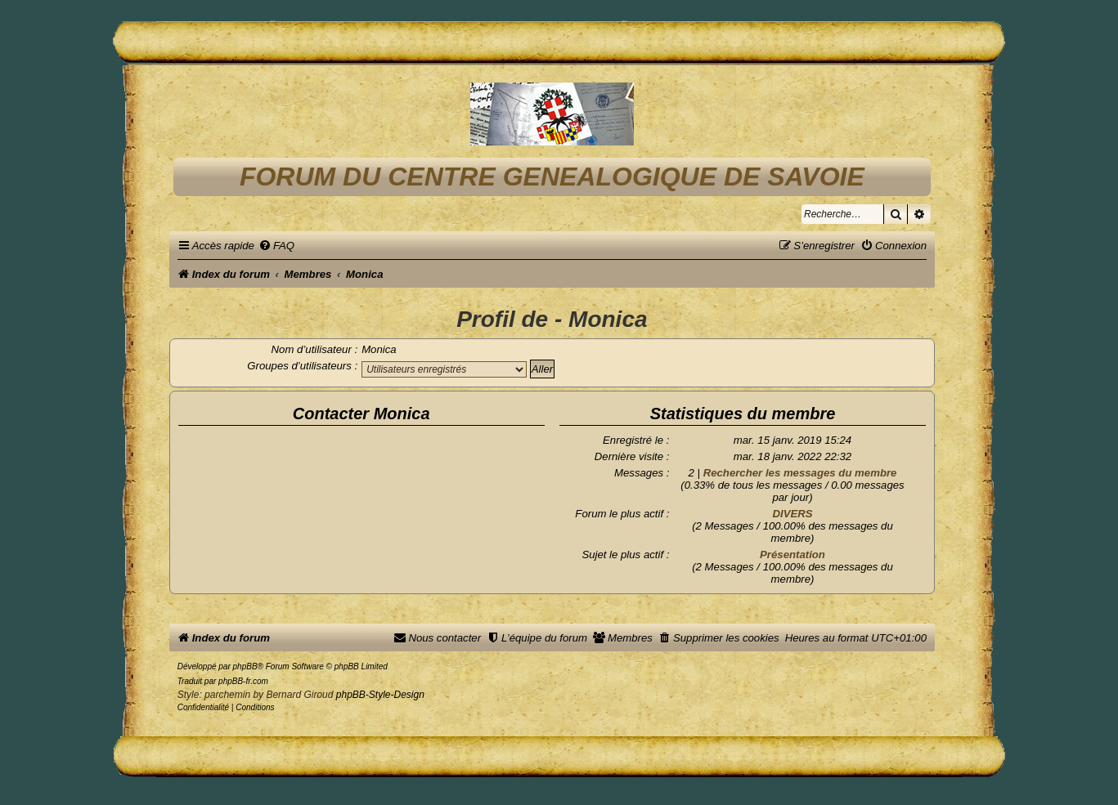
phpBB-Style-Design (380, 694)
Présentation (792, 554)
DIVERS (792, 514)
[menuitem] (276, 245)
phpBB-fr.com (243, 681)
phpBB (245, 666)
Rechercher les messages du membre (800, 473)
